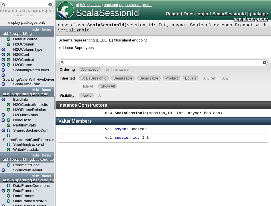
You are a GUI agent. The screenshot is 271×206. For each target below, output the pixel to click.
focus (46, 29)
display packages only (27, 22)
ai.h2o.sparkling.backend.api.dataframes (27, 180)
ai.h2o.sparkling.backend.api (27, 159)
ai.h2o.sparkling (17, 33)
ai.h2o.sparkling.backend (25, 94)
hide (35, 29)
